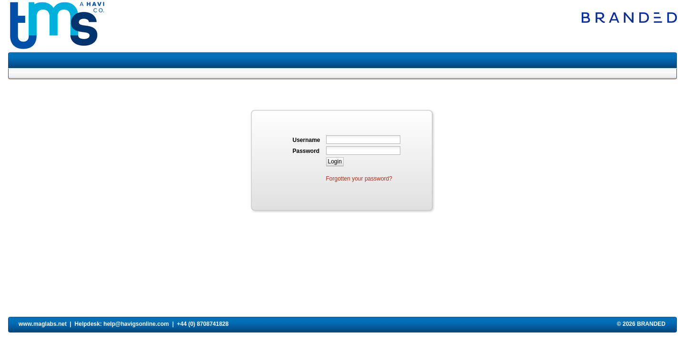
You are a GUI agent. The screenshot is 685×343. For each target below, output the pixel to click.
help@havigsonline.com (136, 324)
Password (306, 151)
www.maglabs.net (43, 324)
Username (306, 140)
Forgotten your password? (359, 179)
